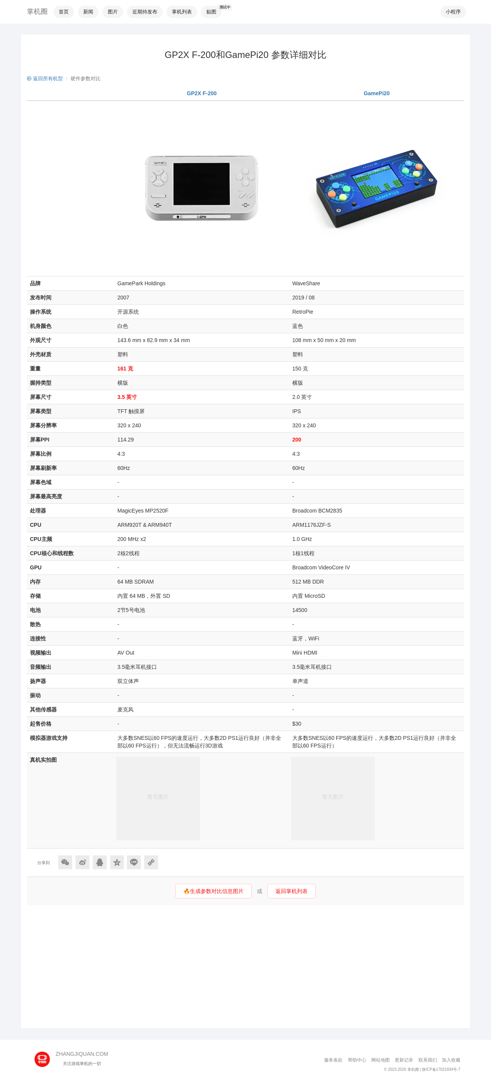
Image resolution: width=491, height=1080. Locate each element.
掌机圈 (37, 11)
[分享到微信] (65, 862)
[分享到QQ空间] (117, 862)
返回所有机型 (45, 78)
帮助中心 (357, 1060)
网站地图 (380, 1060)
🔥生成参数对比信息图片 (213, 891)
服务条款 (333, 1060)
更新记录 (404, 1060)
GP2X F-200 (202, 93)
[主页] (45, 1057)
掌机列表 (182, 12)
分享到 (43, 862)
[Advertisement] (245, 966)
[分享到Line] (134, 862)
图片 (113, 12)
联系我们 (428, 1060)
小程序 (453, 12)
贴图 (211, 12)
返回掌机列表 (291, 891)
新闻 (88, 12)
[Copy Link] (151, 862)
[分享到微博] (82, 862)
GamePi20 (377, 93)
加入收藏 (451, 1060)
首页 (64, 12)
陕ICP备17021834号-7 (441, 1069)
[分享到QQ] (100, 862)
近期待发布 (144, 12)
